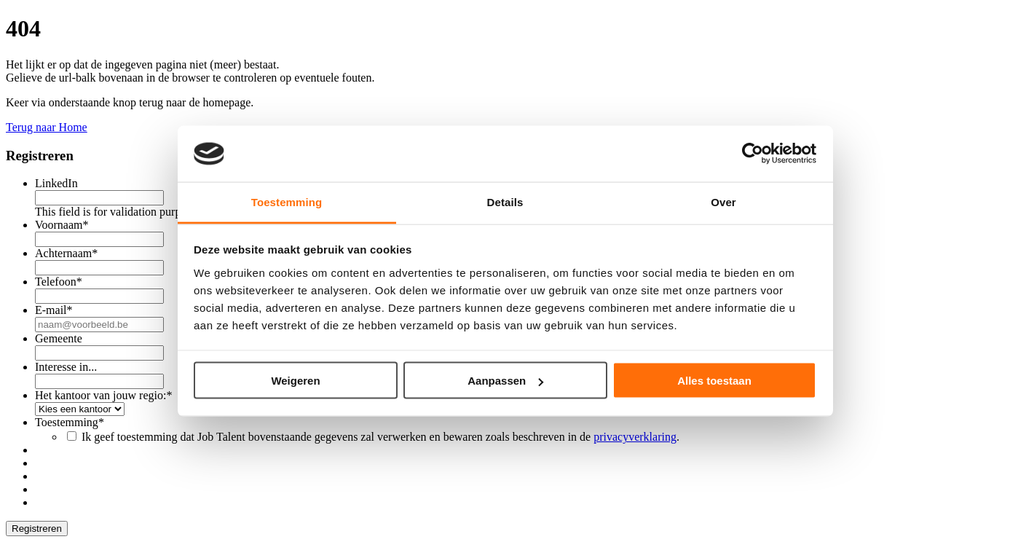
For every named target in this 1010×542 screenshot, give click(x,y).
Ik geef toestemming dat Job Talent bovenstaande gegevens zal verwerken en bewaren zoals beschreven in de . (380, 437)
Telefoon (58, 281)
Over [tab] (723, 201)
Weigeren (295, 380)
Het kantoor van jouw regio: (103, 395)
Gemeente (58, 338)
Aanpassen (505, 380)
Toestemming (69, 422)
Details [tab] (505, 201)
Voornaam (61, 225)
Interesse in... (66, 367)
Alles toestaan (714, 380)
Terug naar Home (46, 127)
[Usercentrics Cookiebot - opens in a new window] (752, 154)
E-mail (54, 310)
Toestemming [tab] (287, 201)
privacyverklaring (634, 437)
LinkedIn (56, 183)
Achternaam (66, 253)
